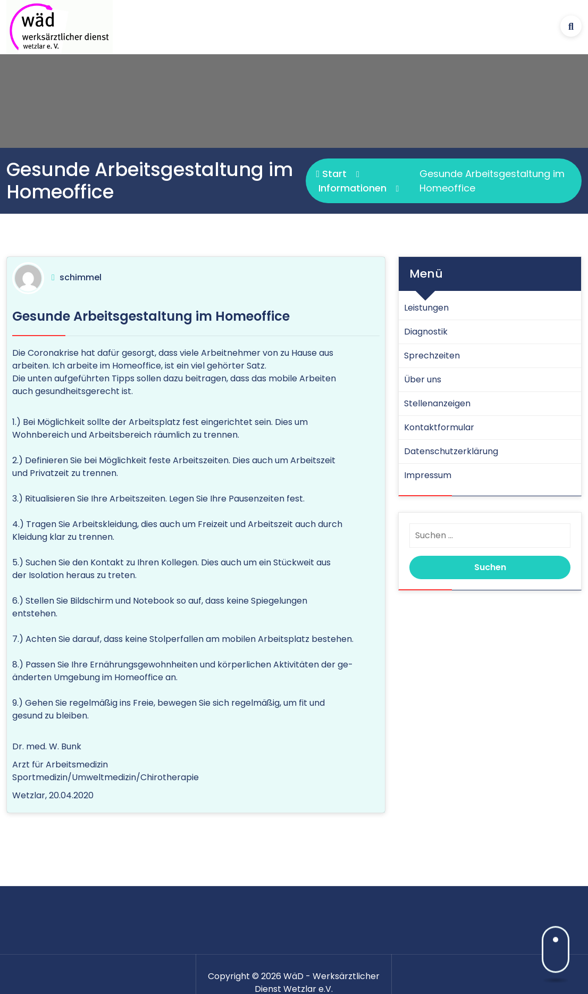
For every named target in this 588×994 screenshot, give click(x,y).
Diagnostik (426, 331)
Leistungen (426, 308)
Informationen (352, 188)
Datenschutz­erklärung (451, 451)
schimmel (81, 277)
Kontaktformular (439, 427)
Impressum (427, 475)
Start (331, 173)
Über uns (422, 379)
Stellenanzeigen (437, 403)
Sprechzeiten (432, 355)
